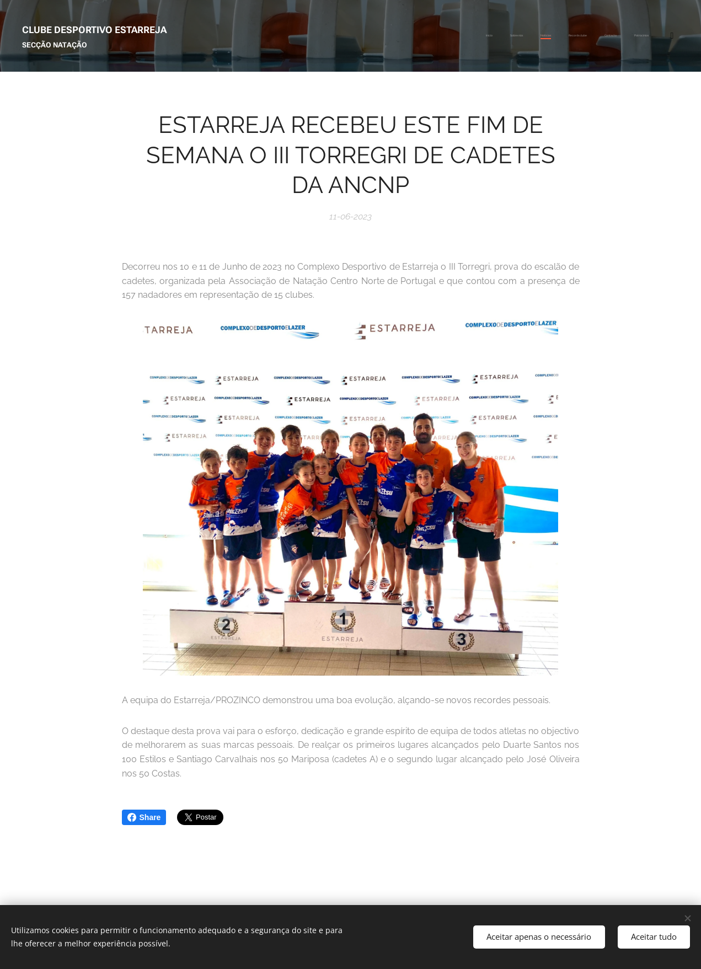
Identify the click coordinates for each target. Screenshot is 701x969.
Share (144, 817)
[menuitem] (541, 36)
